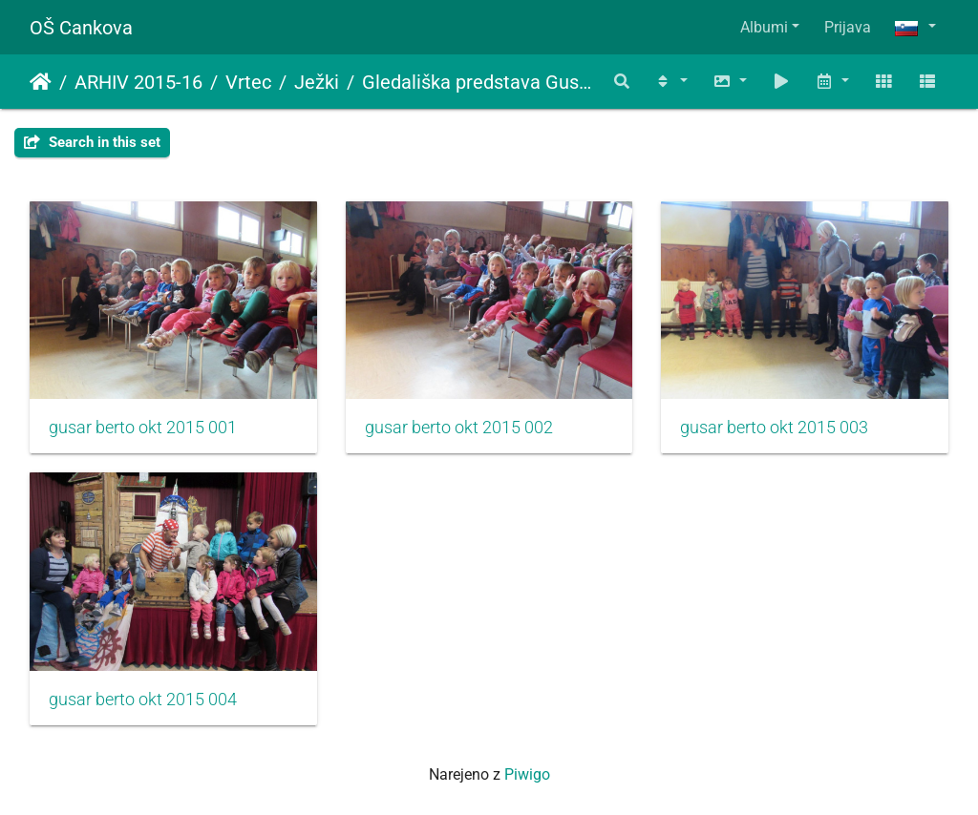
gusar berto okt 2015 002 (459, 427)
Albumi (764, 27)
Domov (41, 82)
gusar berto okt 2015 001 (143, 427)
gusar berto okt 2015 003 (774, 427)
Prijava (847, 27)
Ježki (316, 82)
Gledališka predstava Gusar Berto (479, 82)
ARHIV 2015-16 (138, 82)
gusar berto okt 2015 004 (143, 699)
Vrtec (248, 82)
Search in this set (92, 142)
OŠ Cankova (81, 27)
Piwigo (527, 774)
